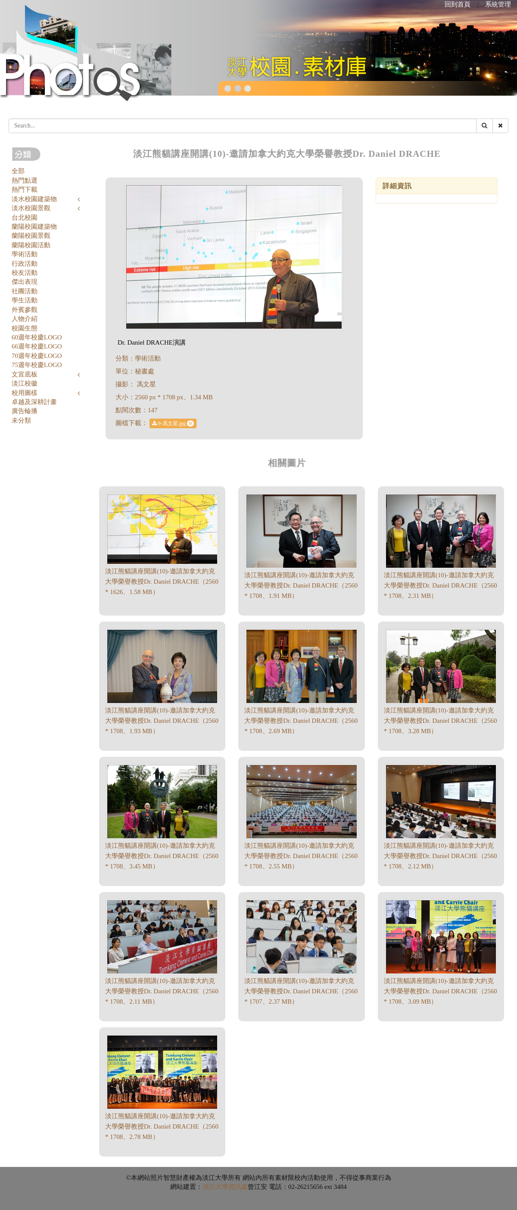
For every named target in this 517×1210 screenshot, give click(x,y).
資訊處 (238, 1186)
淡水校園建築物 (34, 199)
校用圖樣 (24, 392)
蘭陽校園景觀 (31, 235)
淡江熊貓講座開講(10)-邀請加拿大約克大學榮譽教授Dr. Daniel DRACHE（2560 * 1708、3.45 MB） (161, 856)
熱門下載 (24, 189)
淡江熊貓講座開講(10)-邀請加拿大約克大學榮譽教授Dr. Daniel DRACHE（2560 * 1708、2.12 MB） (440, 856)
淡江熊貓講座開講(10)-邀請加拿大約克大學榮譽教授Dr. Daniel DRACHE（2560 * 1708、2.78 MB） (161, 1126)
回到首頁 (457, 4)
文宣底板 (24, 374)
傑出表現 (24, 281)
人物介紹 (24, 318)
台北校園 (24, 217)
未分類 (21, 420)
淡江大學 (215, 1186)
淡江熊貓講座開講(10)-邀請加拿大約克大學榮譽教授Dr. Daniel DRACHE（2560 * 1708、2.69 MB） (301, 720)
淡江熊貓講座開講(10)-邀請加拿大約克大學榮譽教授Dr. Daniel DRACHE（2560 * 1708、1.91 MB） (301, 585)
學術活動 (24, 254)
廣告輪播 (24, 410)
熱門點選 (24, 180)
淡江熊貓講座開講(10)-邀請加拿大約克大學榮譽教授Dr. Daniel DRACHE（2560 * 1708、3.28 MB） (440, 720)
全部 (18, 171)
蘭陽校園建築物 (34, 226)
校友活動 (24, 272)
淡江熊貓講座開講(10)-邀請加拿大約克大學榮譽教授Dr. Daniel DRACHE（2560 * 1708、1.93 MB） (161, 720)
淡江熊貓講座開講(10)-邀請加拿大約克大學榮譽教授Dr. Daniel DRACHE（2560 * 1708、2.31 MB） (440, 585)
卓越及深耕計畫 (34, 401)
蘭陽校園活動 (31, 245)
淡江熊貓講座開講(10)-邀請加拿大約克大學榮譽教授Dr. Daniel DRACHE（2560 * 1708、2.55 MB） (301, 856)
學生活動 (24, 300)
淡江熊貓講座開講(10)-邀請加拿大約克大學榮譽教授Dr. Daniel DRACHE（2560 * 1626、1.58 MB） (161, 581)
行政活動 (24, 263)
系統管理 (498, 4)
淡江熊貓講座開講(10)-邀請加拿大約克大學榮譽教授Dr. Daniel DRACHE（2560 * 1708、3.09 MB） (440, 991)
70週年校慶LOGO (37, 355)
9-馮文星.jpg (173, 423)
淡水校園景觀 (31, 208)
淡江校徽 (24, 383)
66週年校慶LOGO (37, 346)
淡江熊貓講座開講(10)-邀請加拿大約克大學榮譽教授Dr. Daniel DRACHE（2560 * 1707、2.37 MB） (301, 991)
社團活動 (24, 291)
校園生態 (24, 328)
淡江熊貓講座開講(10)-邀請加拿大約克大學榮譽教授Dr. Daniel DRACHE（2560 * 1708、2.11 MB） (161, 991)
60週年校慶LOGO (37, 337)
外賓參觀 (24, 309)
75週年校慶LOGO (37, 364)
